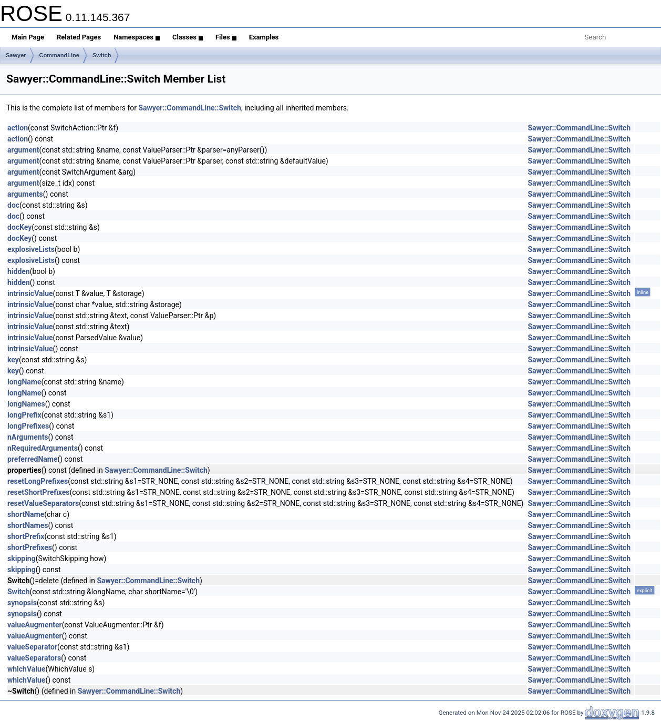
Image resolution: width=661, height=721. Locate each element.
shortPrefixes (29, 547)
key (13, 360)
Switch (101, 55)
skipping (21, 558)
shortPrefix (25, 536)
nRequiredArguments (42, 448)
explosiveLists (31, 249)
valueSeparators (34, 658)
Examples (264, 37)
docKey (19, 227)
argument (23, 150)
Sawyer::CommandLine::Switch (189, 108)
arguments (25, 194)
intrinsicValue (30, 293)
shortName (25, 514)
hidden (18, 271)
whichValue (26, 669)
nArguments (27, 437)
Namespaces (136, 37)
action (17, 128)
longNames (26, 404)
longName (24, 382)
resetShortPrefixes (38, 492)
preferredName (32, 459)
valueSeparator (32, 647)
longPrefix (24, 415)
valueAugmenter (34, 625)
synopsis (22, 602)
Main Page (28, 37)
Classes (187, 37)
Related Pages (79, 37)
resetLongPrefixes (37, 481)
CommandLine (59, 55)
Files (225, 37)
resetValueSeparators (43, 503)
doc (13, 205)
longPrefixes (28, 426)
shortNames (27, 525)
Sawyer (16, 55)
